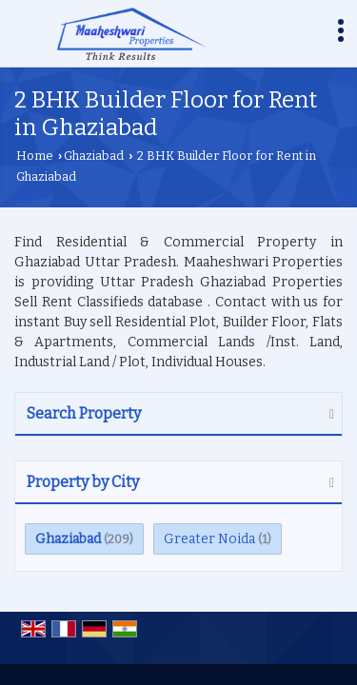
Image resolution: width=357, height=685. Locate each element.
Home (34, 155)
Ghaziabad (94, 155)
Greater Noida (209, 539)
